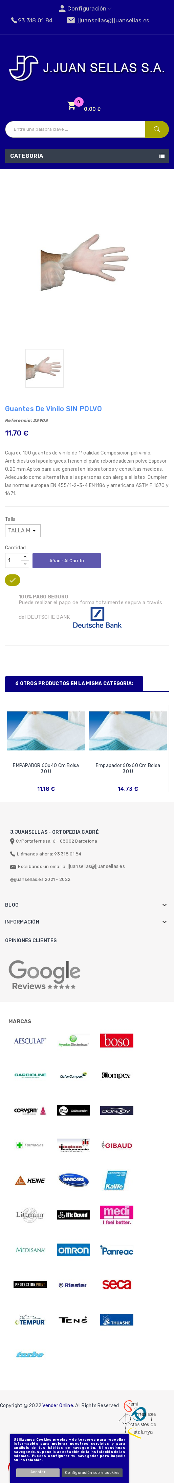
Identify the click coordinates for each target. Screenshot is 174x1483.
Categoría (26, 156)
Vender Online (57, 1405)
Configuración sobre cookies (92, 1472)
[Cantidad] (13, 560)
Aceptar (38, 1472)
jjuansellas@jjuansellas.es (96, 866)
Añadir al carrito (66, 560)
